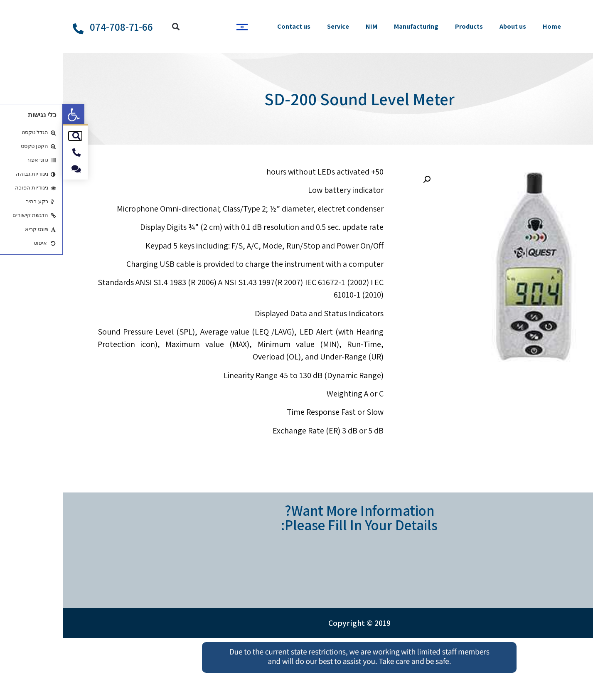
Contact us (231, 26)
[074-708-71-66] (15, 28)
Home (489, 26)
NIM (309, 26)
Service (275, 26)
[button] (11, 115)
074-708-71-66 (58, 27)
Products (406, 26)
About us (450, 26)
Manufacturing (353, 26)
